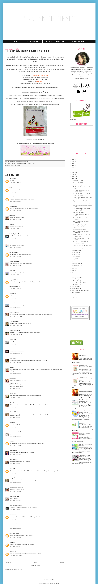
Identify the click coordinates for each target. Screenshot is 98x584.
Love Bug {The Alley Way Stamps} (81, 225)
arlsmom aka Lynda (14, 432)
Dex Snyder (12, 252)
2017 (73, 168)
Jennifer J (12, 551)
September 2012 (77, 248)
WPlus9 (73, 297)
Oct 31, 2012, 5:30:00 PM (15, 454)
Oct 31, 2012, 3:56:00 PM (15, 407)
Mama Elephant (75, 288)
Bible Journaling (75, 281)
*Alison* (12, 402)
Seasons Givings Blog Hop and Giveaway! (85, 354)
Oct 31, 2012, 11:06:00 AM (16, 316)
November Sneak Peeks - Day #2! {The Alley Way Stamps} (82, 194)
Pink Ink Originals (49, 18)
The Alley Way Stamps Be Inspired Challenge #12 (81, 232)
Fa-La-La (13, 104)
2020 (73, 161)
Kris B (11, 422)
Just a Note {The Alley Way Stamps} (81, 203)
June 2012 (75, 254)
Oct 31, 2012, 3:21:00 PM (15, 388)
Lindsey (11, 393)
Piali (11, 187)
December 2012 (77, 180)
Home (16, 41)
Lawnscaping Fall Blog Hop (79, 229)
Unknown (12, 178)
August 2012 (76, 250)
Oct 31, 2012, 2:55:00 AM (15, 182)
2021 (73, 159)
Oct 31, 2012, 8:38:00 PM (15, 519)
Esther (11, 303)
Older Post (62, 562)
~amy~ (11, 215)
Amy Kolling (13, 312)
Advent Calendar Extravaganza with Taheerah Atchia (85, 366)
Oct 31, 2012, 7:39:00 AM (15, 228)
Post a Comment (11, 559)
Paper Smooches (75, 292)
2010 (73, 270)
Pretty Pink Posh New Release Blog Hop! (84, 400)
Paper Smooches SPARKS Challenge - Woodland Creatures (81, 242)
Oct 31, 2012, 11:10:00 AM (16, 325)
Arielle (45, 92)
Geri (11, 367)
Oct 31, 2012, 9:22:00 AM (15, 288)
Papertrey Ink (75, 294)
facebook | (13, 161)
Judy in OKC (13, 280)
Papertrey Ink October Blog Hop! (80, 201)
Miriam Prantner (14, 330)
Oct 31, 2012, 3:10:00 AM (15, 192)
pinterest (25, 161)
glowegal (12, 450)
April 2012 (75, 258)
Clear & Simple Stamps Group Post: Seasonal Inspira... (81, 191)
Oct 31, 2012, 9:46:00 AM (15, 298)
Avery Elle (74, 279)
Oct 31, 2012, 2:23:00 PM (15, 373)
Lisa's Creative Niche (15, 505)
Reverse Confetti (75, 296)
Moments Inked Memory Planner (79, 290)
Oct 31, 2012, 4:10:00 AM (15, 201)
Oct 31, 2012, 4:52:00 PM (15, 436)
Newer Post (8, 562)
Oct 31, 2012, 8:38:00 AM (15, 247)
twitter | (19, 161)
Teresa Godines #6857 (15, 487)
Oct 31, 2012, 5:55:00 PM (15, 473)
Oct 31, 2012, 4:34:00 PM (15, 427)
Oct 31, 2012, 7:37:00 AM (15, 219)
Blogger (51, 579)
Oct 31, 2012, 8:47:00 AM (15, 265)
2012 (73, 178)
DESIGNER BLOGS (54, 583)
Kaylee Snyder (13, 233)
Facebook (39, 81)
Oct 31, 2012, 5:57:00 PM (15, 482)
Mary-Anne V (13, 533)
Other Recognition (55, 41)
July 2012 (75, 252)
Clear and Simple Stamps (77, 282)
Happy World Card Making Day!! (80, 227)
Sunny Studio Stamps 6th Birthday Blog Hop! (85, 411)
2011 (73, 268)
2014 (73, 174)
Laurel (11, 243)
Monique (12, 206)
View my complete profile (81, 78)
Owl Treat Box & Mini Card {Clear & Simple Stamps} (81, 209)
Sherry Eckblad (13, 261)
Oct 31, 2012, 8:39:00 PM (15, 528)
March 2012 (76, 261)
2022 (73, 157)
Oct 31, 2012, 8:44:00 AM (15, 256)
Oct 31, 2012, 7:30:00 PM (15, 500)
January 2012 (76, 265)
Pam (11, 224)
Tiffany (11, 358)
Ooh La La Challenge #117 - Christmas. (43, 143)
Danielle (41, 139)
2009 (73, 272)
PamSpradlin (13, 478)
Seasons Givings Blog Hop (85, 390)
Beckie (11, 378)
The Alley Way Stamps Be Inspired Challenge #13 (81, 222)
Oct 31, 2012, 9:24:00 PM (15, 537)
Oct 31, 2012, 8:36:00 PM (15, 509)
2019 (73, 163)
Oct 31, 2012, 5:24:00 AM (15, 210)
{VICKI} (12, 293)
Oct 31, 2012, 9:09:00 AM (15, 275)
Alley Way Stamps (15, 165)
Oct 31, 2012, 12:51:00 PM (16, 353)
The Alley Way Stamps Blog (39, 75)
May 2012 (75, 256)
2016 (73, 170)
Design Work (32, 41)
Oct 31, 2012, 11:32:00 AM (16, 344)
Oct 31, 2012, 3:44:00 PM (15, 397)
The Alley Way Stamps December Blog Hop (84, 456)
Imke (11, 197)
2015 (73, 172)
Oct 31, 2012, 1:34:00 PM (15, 362)
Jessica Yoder (13, 321)
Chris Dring (12, 459)
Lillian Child (13, 412)
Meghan (11, 339)
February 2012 (76, 263)
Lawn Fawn (74, 286)
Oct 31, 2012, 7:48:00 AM (15, 238)
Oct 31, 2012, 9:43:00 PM (15, 546)
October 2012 (76, 185)
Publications (78, 41)
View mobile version (35, 565)
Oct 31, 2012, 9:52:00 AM (15, 307)
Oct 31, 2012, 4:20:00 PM (15, 417)
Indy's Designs (13, 496)
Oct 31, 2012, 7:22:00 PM (15, 491)
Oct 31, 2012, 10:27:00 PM (16, 555)
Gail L (11, 270)
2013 (73, 176)
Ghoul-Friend (55, 104)
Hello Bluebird (75, 284)
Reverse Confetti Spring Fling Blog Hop (84, 433)
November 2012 (77, 182)
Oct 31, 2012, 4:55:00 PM (15, 445)
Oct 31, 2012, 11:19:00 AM (16, 334)
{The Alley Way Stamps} (78, 212)
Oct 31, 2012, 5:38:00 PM (15, 463)
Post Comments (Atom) (17, 569)
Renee (11, 468)
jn (10, 441)
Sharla (11, 349)
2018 (73, 165)
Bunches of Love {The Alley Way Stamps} (82, 245)
